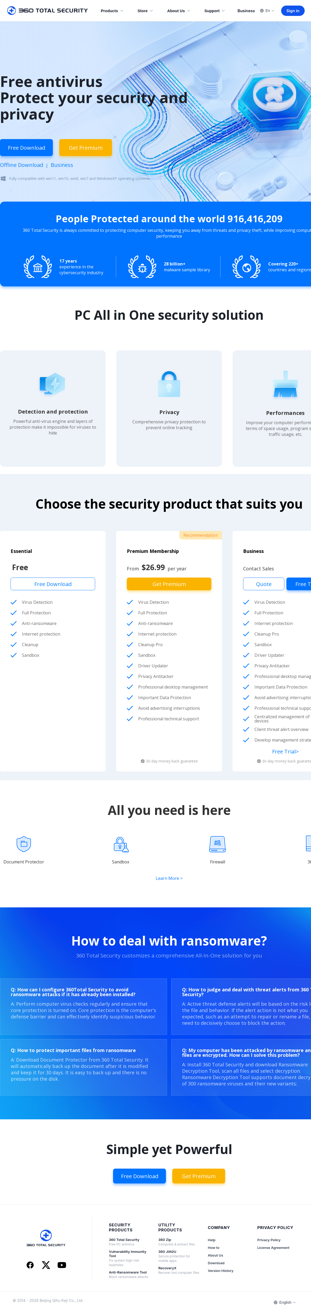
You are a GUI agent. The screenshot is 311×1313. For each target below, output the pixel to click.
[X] (46, 1265)
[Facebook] (30, 1265)
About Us (179, 10)
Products (112, 10)
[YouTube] (62, 1265)
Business (246, 10)
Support (215, 10)
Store (146, 10)
